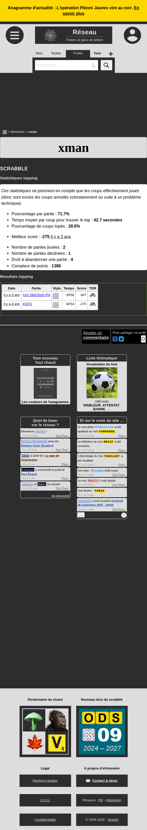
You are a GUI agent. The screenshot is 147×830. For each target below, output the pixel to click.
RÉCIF (109, 441)
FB (100, 799)
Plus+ (65, 435)
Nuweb (113, 819)
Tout (58, 435)
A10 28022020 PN (36, 295)
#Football (97, 469)
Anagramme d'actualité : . (73, 11)
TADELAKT (112, 455)
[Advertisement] (73, 98)
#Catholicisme (104, 426)
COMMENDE (107, 431)
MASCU (93, 479)
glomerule (84, 499)
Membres (17, 132)
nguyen (40, 431)
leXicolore (28, 469)
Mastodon (114, 799)
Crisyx (26, 455)
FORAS (100, 490)
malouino (27, 484)
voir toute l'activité (60, 495)
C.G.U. (45, 799)
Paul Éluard (29, 474)
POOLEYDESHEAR (34, 441)
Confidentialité (45, 819)
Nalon (42, 484)
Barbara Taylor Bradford (37, 445)
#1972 (27, 304)
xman (73, 147)
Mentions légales (45, 780)
